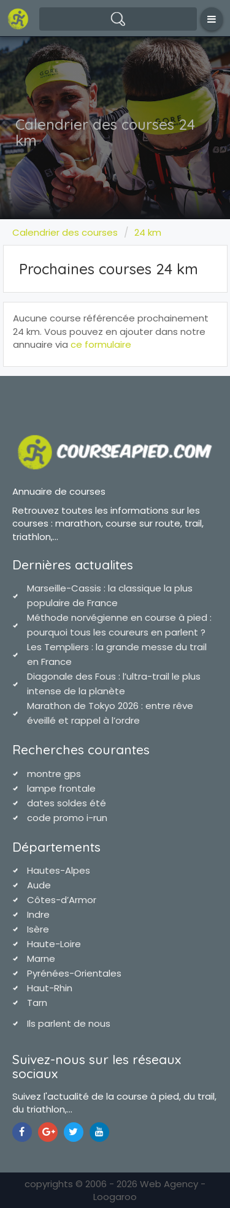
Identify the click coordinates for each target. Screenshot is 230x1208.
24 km (147, 232)
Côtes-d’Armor (61, 899)
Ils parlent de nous (68, 1023)
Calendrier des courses (65, 232)
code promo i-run (67, 817)
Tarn (37, 1002)
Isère (38, 929)
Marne (41, 958)
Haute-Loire (54, 943)
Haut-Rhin (49, 987)
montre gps (54, 773)
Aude (39, 885)
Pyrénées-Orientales (74, 973)
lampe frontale (61, 788)
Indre (38, 914)
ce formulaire (101, 344)
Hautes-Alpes (58, 870)
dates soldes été (66, 803)
